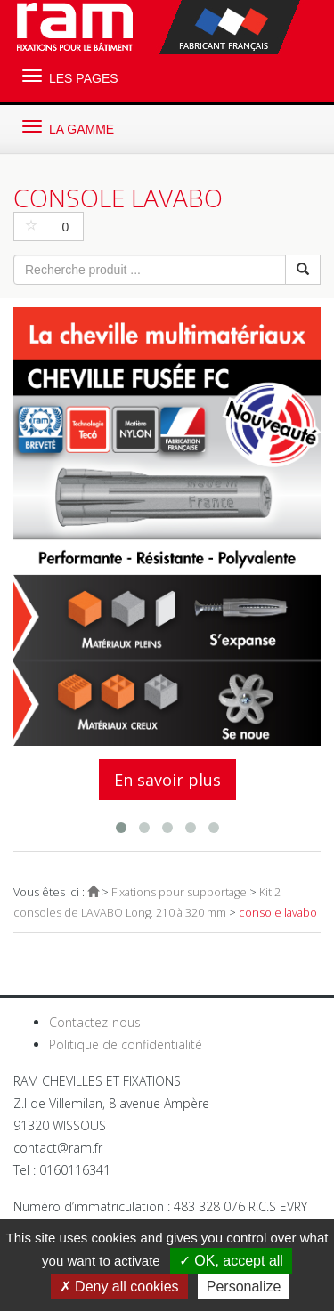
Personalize (244, 1286)
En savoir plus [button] (167, 779)
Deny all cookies (119, 1286)
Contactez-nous (95, 1022)
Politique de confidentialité (125, 1044)
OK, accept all (231, 1260)
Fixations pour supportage (179, 892)
